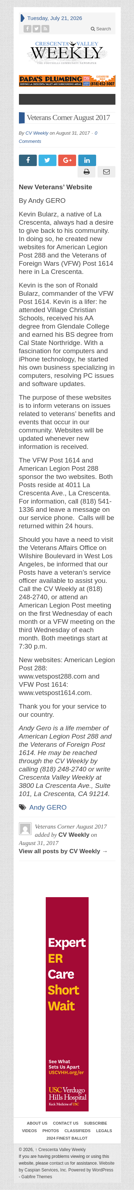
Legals (104, 1131)
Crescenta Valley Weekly (60, 1149)
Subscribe (95, 1123)
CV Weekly (36, 133)
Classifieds (78, 1131)
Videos (29, 1131)
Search (101, 28)
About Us (37, 1123)
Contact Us (65, 1123)
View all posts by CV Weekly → (63, 851)
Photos (51, 1131)
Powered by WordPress (90, 1170)
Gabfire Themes (36, 1176)
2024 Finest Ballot (66, 1138)
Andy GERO (48, 807)
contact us (59, 1163)
